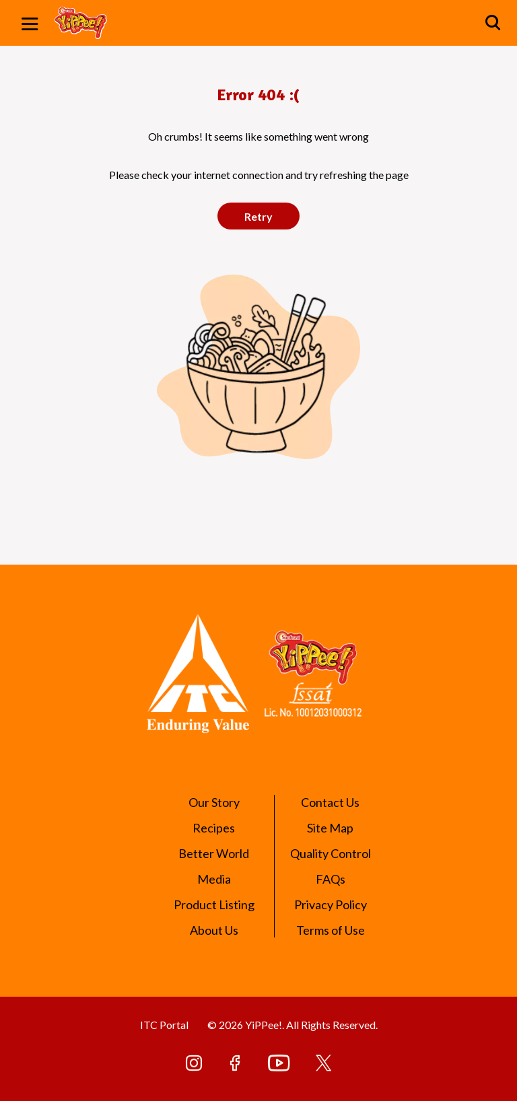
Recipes (214, 827)
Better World (213, 853)
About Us (214, 930)
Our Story (214, 802)
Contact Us (330, 802)
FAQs (330, 879)
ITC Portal (164, 1024)
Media (214, 879)
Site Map (330, 827)
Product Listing (214, 904)
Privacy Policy (330, 904)
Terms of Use (330, 930)
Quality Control (330, 853)
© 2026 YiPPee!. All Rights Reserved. (292, 1024)
